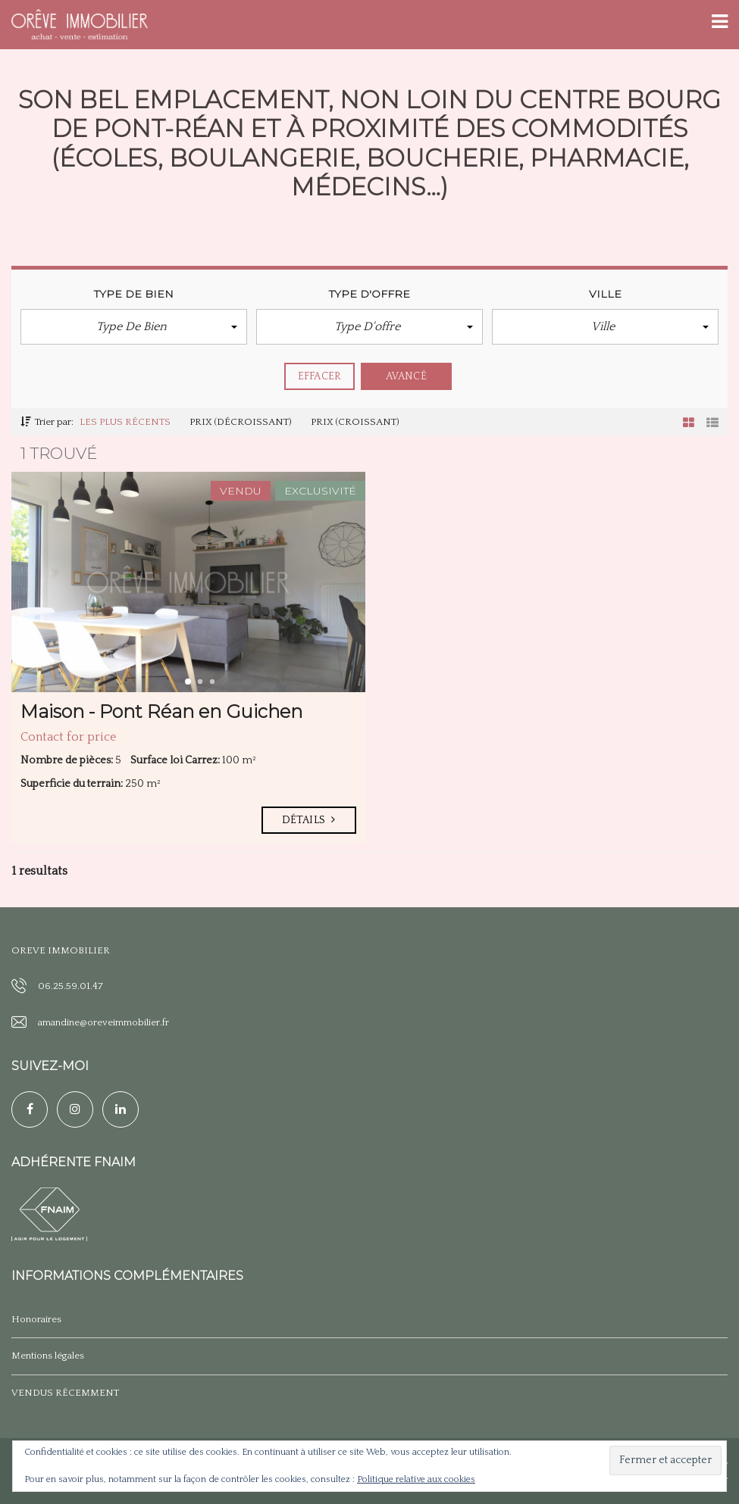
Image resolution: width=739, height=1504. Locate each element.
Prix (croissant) (355, 422)
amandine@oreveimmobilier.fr (103, 1022)
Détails (308, 820)
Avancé (406, 376)
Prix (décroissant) (240, 422)
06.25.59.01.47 (70, 986)
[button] (133, 326)
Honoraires (36, 1319)
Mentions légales (47, 1355)
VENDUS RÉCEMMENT (65, 1392)
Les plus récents (125, 422)
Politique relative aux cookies (416, 1479)
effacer (319, 376)
